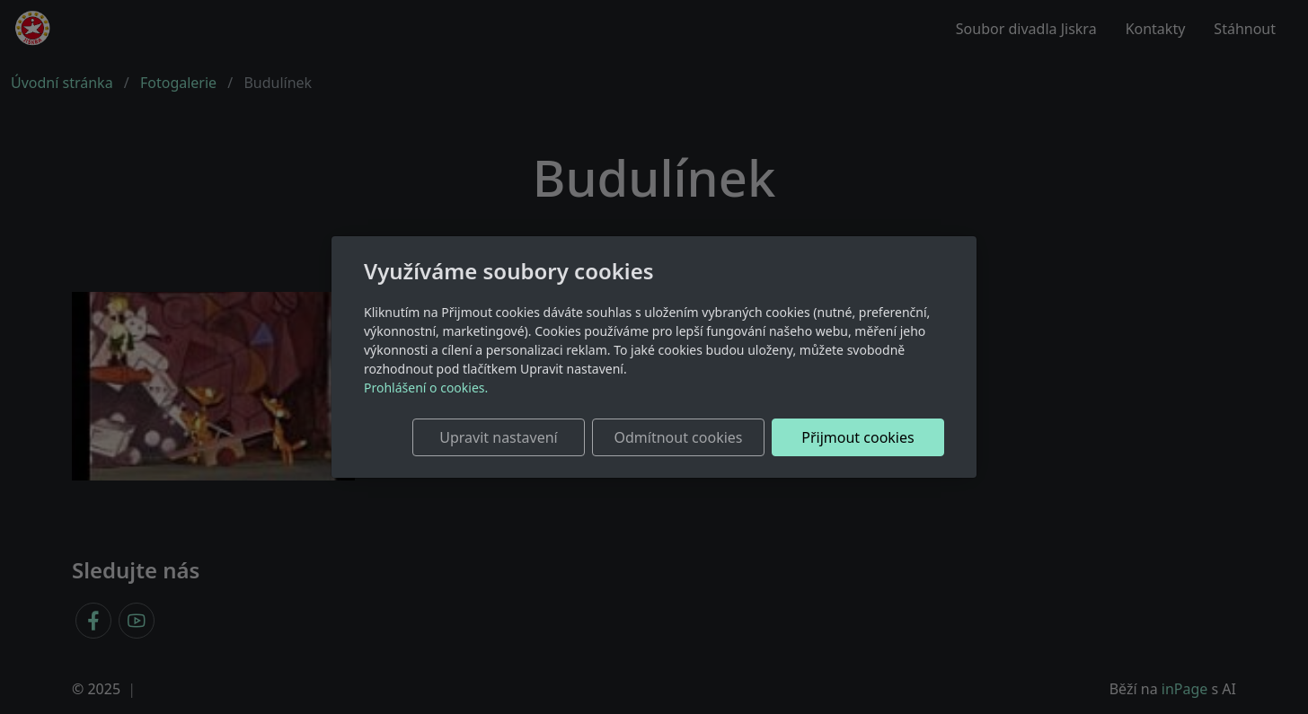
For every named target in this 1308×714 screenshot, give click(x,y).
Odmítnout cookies (678, 437)
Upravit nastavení (498, 437)
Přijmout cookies (857, 437)
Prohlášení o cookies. (426, 387)
